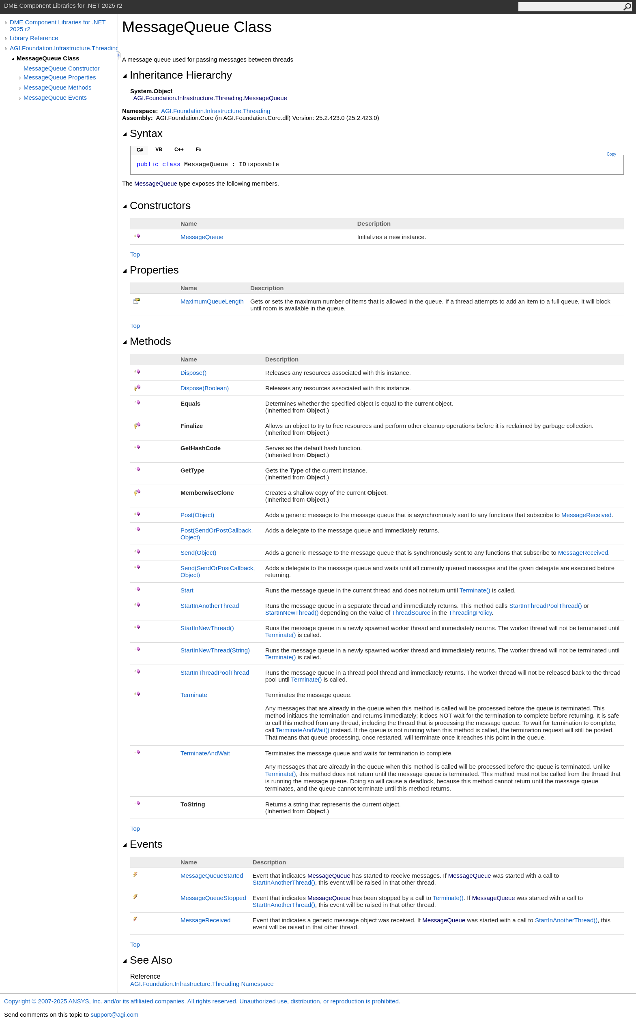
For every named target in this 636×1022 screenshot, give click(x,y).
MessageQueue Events (55, 97)
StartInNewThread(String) (215, 650)
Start (186, 590)
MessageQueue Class (48, 58)
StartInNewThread (292, 612)
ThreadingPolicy (470, 612)
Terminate (475, 590)
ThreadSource (411, 612)
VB (158, 149)
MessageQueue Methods (58, 87)
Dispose (193, 372)
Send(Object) (198, 552)
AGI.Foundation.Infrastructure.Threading (64, 48)
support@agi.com (114, 1014)
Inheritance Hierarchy (177, 75)
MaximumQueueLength (212, 301)
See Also (147, 960)
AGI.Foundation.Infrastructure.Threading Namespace (202, 983)
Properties (150, 270)
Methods (146, 341)
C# (140, 150)
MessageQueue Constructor (62, 68)
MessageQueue (201, 236)
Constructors (156, 205)
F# (199, 149)
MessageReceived (586, 514)
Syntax (142, 133)
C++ (179, 149)
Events (142, 844)
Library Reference (34, 37)
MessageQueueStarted (211, 875)
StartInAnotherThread (209, 605)
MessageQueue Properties (60, 77)
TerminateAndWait (302, 730)
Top (135, 254)
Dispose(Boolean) (204, 388)
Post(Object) (197, 514)
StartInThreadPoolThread (545, 605)
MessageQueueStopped (213, 897)
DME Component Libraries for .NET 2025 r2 (57, 25)
